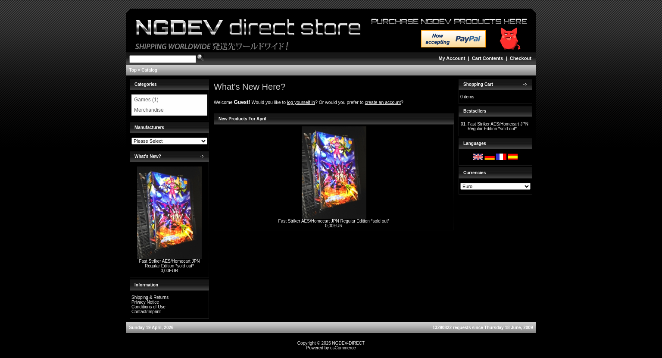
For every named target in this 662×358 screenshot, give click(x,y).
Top (133, 70)
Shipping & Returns (150, 297)
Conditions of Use (148, 307)
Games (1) (146, 100)
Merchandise (149, 110)
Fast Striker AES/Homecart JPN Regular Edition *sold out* (169, 263)
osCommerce (343, 347)
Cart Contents (487, 58)
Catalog (149, 70)
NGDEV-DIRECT (348, 343)
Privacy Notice (145, 302)
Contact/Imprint (146, 311)
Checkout (520, 58)
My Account (451, 58)
